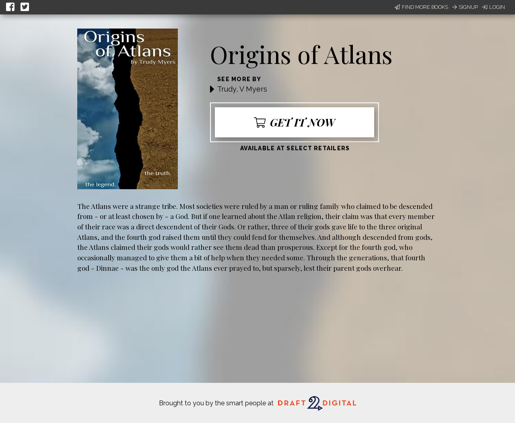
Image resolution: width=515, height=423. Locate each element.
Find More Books (421, 7)
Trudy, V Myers (242, 89)
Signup (465, 7)
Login (493, 7)
